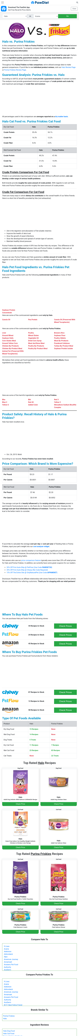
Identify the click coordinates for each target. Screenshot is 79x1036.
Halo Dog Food (9, 1031)
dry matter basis (61, 116)
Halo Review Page (69, 67)
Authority (7, 967)
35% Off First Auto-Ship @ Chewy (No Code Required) (27, 570)
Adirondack (8, 954)
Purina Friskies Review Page (15, 70)
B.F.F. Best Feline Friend (13, 1005)
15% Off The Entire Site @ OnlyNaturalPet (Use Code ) (32, 573)
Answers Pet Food (11, 965)
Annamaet (8, 962)
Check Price (20, 804)
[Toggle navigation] (2, 2)
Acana (6, 949)
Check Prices (65, 626)
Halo (5, 1019)
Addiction (7, 951)
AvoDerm (7, 970)
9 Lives (6, 946)
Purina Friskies (9, 1016)
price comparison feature (31, 560)
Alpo (5, 957)
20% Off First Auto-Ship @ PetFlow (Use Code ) (29, 567)
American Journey (11, 959)
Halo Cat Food (8, 1034)
